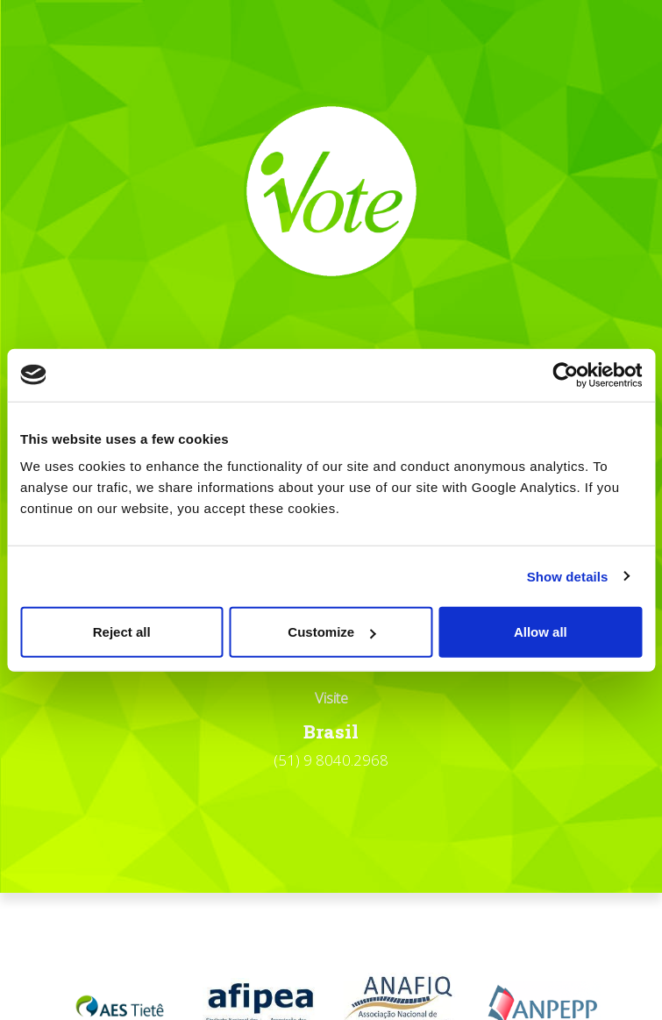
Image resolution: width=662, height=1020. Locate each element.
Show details (568, 575)
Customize (331, 631)
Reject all (122, 631)
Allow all (540, 631)
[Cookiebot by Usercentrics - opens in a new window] (565, 374)
